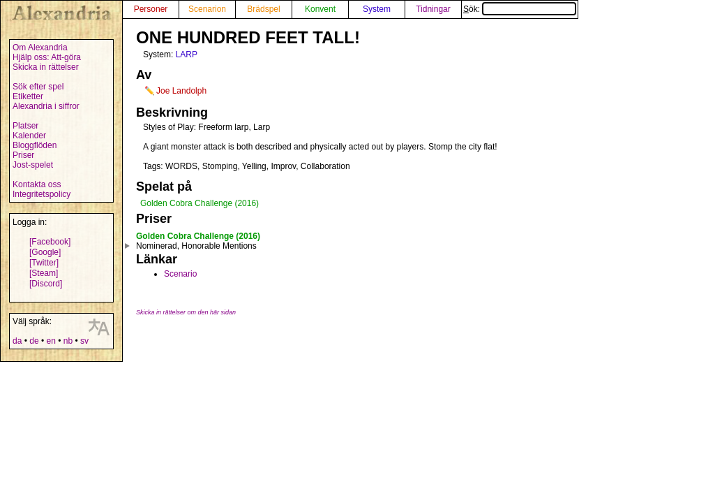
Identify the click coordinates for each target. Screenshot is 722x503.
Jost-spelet (33, 165)
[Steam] (43, 273)
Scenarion (207, 9)
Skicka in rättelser (46, 67)
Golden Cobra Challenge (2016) (199, 203)
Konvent (320, 9)
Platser (25, 126)
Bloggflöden (35, 145)
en (50, 341)
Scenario (180, 274)
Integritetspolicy (41, 194)
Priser (23, 155)
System (377, 9)
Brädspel (263, 9)
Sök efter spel (38, 87)
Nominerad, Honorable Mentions (196, 246)
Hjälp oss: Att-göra (47, 57)
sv (84, 341)
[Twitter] (44, 263)
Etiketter (28, 96)
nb (68, 341)
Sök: (519, 9)
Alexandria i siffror (46, 106)
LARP (186, 54)
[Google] (45, 252)
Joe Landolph (181, 91)
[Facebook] (49, 242)
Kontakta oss (37, 184)
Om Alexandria (40, 47)
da (17, 341)
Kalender (29, 135)
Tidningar (433, 9)
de (33, 341)
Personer (151, 9)
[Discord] (45, 284)
